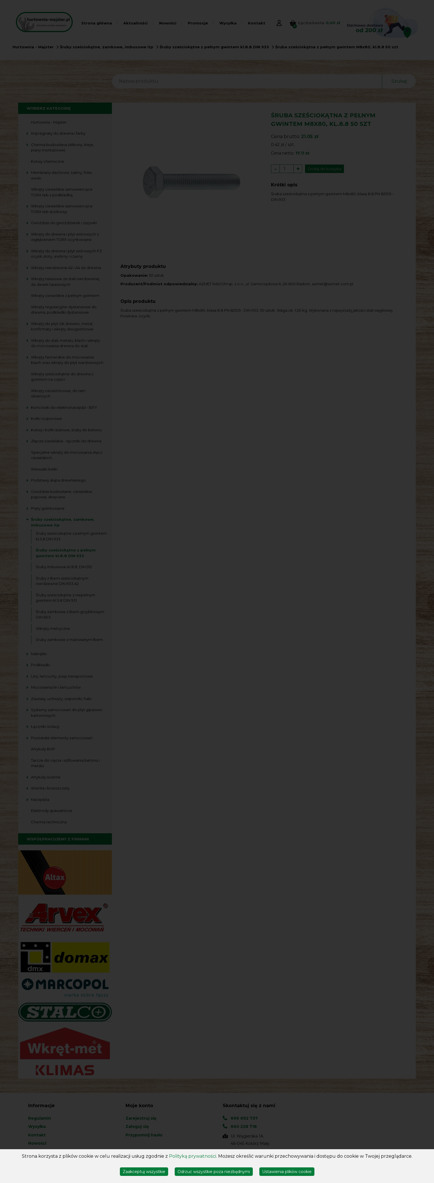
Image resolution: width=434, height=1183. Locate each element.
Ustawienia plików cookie (287, 1171)
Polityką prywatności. (193, 1156)
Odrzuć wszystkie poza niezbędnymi (214, 1171)
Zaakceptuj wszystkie (144, 1171)
